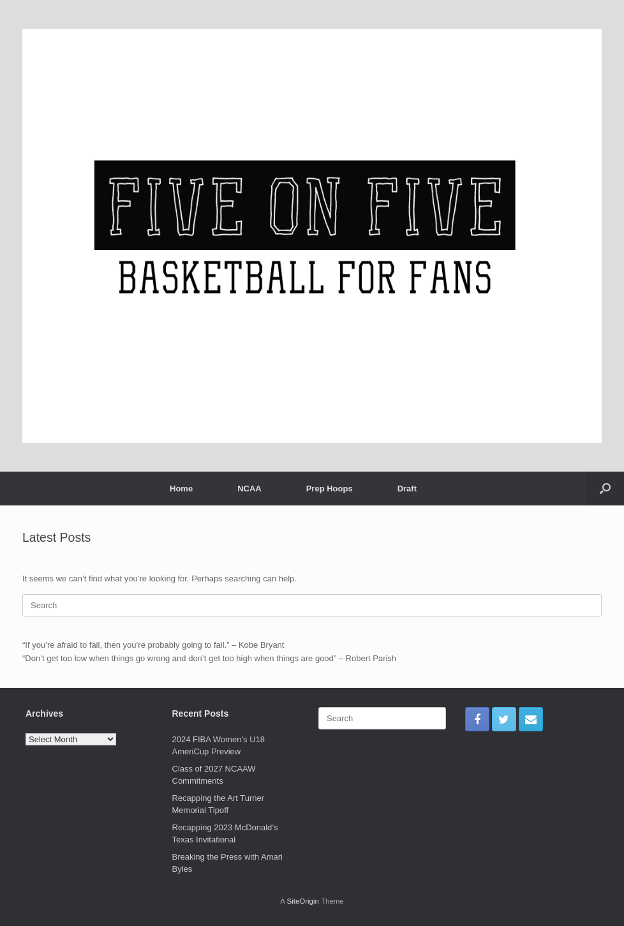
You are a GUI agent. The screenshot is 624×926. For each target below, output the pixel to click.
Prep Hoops (329, 488)
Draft (407, 488)
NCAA (249, 488)
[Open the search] (605, 488)
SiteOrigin (302, 901)
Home (181, 488)
